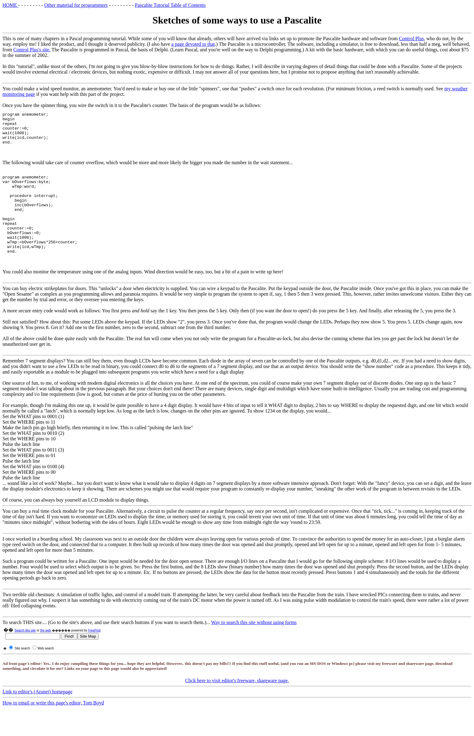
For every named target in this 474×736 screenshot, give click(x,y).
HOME (10, 5)
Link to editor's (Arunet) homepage (37, 714)
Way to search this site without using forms (253, 644)
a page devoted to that (193, 44)
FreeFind (94, 652)
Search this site (25, 652)
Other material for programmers (76, 5)
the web (45, 652)
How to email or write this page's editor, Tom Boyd (53, 725)
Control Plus (411, 38)
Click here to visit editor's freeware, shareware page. (237, 702)
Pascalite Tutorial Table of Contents (170, 5)
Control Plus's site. (31, 49)
